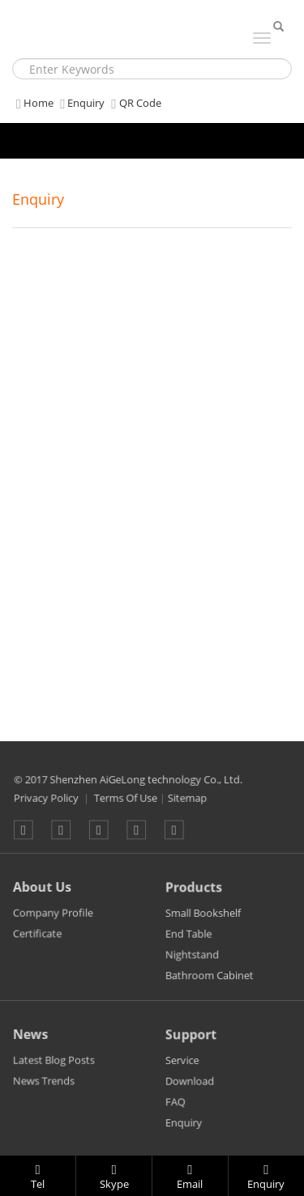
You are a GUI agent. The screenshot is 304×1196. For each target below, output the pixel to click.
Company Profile (54, 924)
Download (192, 1092)
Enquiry (80, 102)
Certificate (39, 943)
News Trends (45, 1091)
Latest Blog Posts (54, 1071)
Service (184, 1072)
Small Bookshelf (204, 925)
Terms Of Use (127, 809)
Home (33, 102)
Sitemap (185, 809)
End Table (190, 945)
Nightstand (194, 964)
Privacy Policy (52, 809)
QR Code (134, 102)
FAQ (178, 1112)
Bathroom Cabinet (210, 984)
